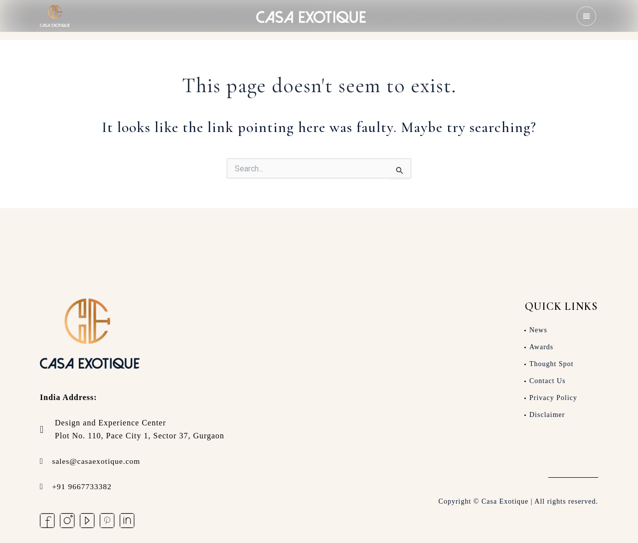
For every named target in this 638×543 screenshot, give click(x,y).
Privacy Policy (553, 397)
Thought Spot (551, 363)
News (538, 329)
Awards (541, 346)
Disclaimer (547, 414)
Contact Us (547, 380)
